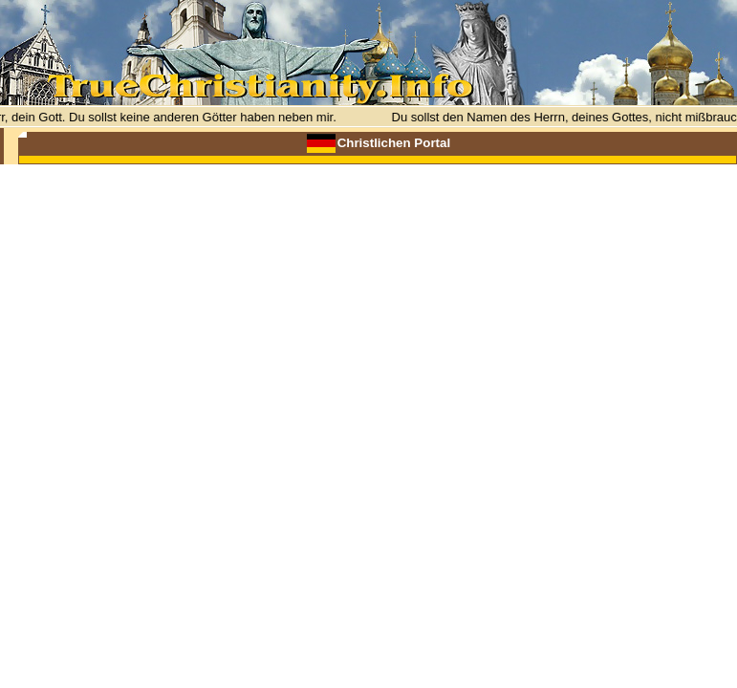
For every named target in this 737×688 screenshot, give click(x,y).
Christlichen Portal (394, 143)
